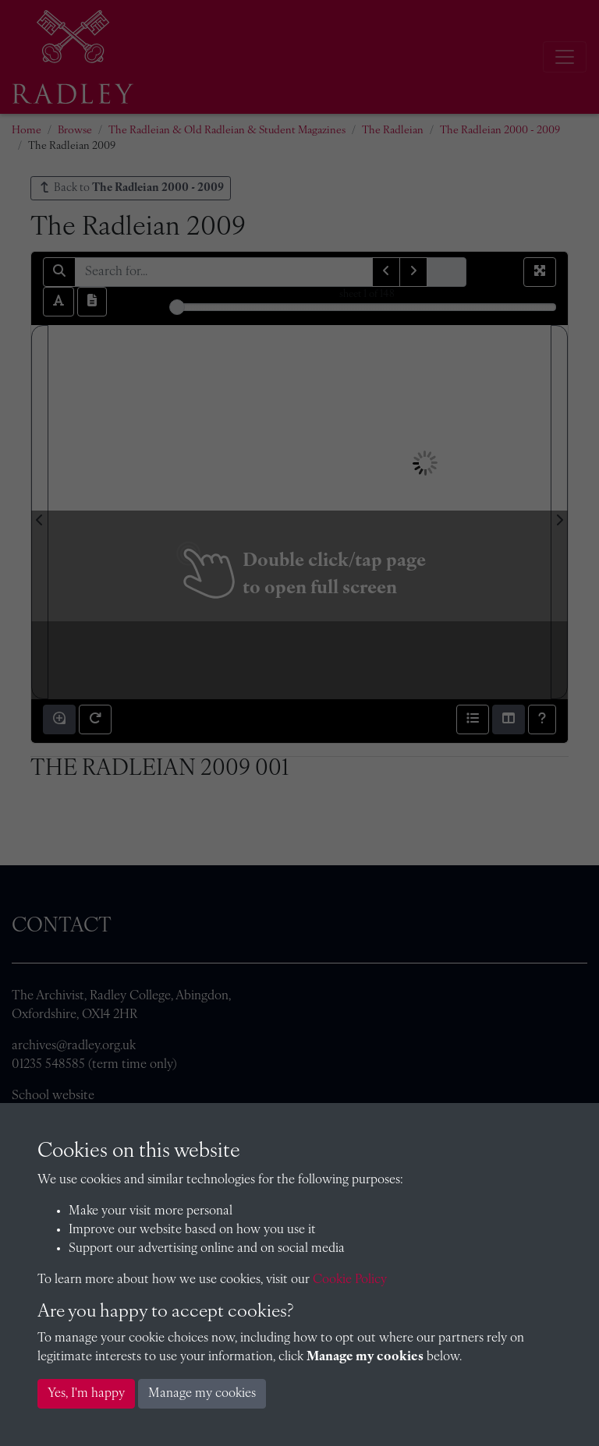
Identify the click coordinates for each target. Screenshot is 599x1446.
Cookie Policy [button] (350, 1280)
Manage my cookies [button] (202, 1394)
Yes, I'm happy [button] (86, 1394)
